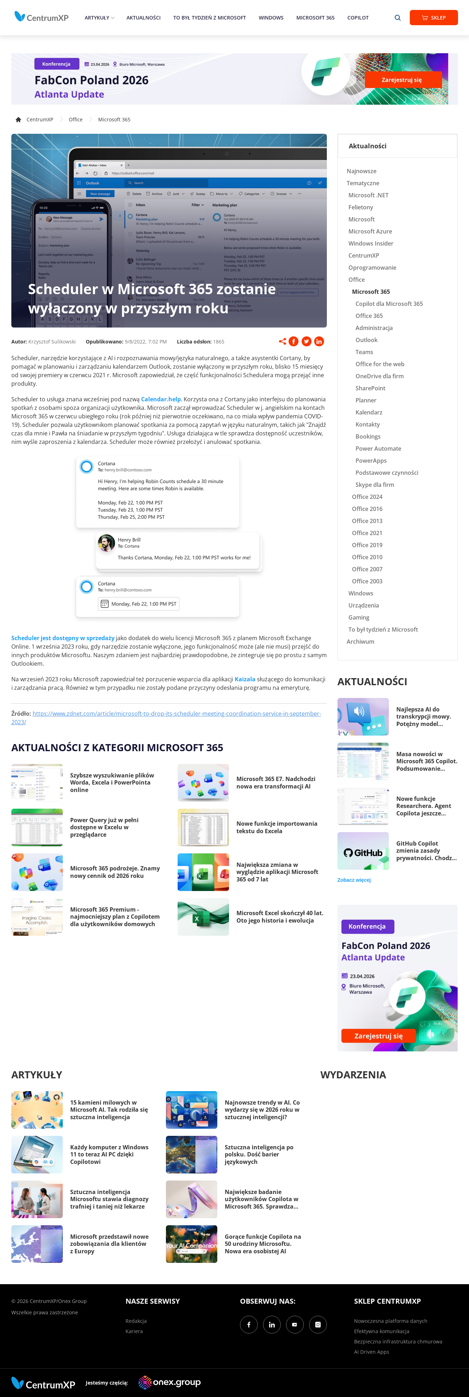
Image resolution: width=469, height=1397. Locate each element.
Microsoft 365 (315, 17)
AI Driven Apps (371, 1351)
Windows (271, 17)
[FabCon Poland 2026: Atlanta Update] (234, 79)
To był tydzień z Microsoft (209, 17)
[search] (398, 17)
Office (76, 119)
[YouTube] (295, 1324)
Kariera (134, 1331)
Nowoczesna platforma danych (391, 1321)
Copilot (358, 17)
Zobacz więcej (354, 880)
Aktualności (144, 17)
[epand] (112, 17)
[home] (41, 16)
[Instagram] (318, 1324)
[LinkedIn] (272, 1324)
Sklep (434, 17)
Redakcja (136, 1321)
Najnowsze (361, 171)
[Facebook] (249, 1324)
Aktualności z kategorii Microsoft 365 (117, 747)
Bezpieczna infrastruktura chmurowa (398, 1341)
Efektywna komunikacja (381, 1331)
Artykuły (97, 17)
